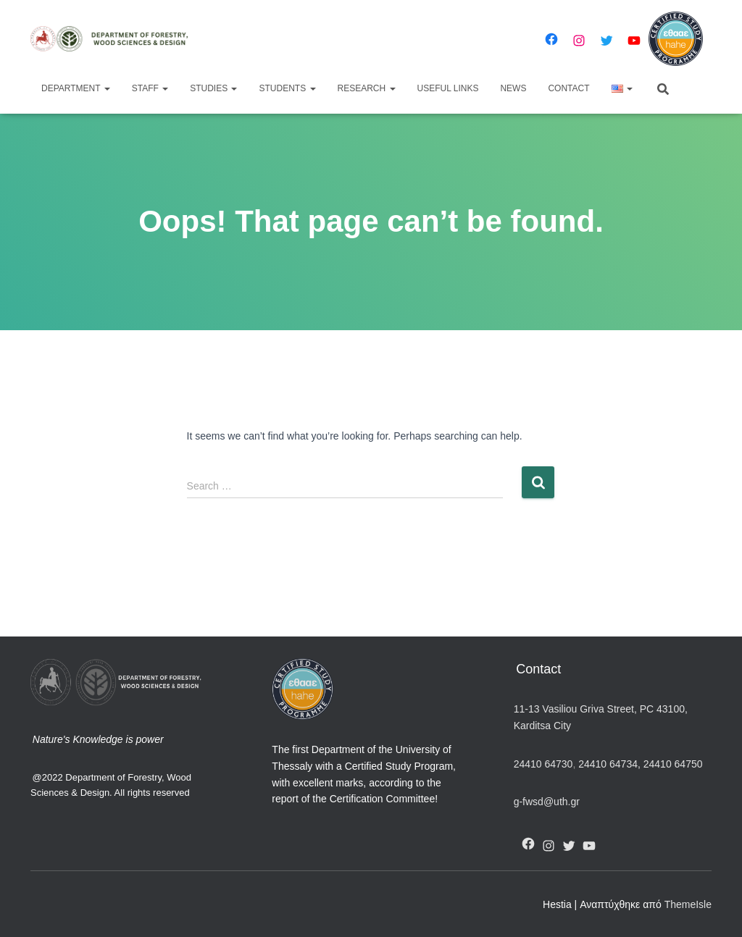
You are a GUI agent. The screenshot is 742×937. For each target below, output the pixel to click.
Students (287, 88)
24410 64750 (673, 764)
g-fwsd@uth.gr (547, 801)
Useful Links (448, 88)
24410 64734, (609, 764)
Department (75, 88)
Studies (213, 88)
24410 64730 (543, 764)
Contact (568, 88)
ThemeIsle (688, 904)
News (513, 88)
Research (367, 88)
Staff (150, 88)
